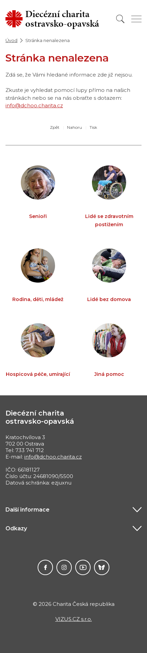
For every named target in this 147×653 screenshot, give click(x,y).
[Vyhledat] (120, 19)
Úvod (11, 40)
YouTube (83, 567)
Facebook (45, 567)
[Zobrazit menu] (136, 19)
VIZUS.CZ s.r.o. (73, 619)
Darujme (101, 567)
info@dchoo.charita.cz (34, 105)
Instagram (64, 567)
